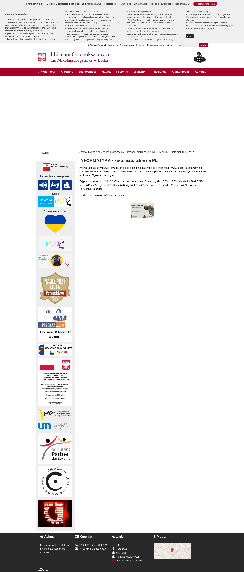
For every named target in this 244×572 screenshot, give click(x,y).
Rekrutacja (158, 71)
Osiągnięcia (180, 71)
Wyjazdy (140, 71)
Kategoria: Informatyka (110, 152)
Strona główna (95, 45)
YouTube (119, 552)
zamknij (190, 36)
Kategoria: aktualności (137, 152)
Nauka (106, 71)
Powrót (44, 152)
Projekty (122, 71)
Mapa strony (111, 45)
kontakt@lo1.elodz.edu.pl (91, 548)
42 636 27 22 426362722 (91, 545)
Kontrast (140, 45)
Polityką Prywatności (95, 4)
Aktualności (46, 71)
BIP (116, 545)
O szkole (67, 71)
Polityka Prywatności (125, 556)
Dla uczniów (87, 71)
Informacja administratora (159, 45)
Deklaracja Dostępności (127, 561)
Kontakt (200, 71)
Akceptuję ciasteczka (205, 4)
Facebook (119, 548)
